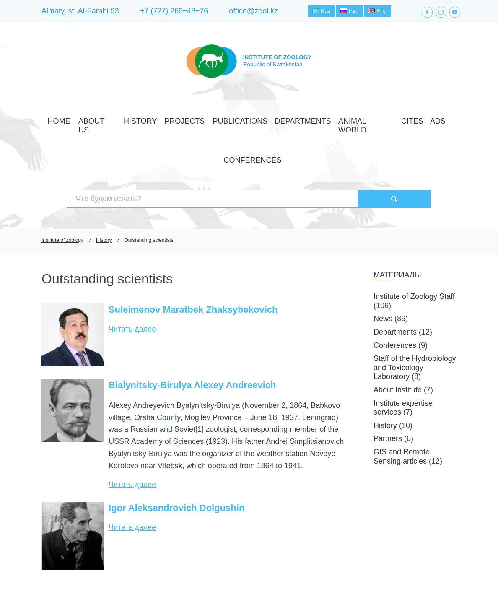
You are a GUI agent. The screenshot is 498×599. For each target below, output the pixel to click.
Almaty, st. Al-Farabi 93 (80, 12)
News (383, 260)
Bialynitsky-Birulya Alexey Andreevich (192, 326)
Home (79, 119)
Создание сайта (403, 577)
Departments (265, 119)
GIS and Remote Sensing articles (402, 398)
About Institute (398, 331)
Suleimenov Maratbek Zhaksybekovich (193, 251)
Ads (372, 119)
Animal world (315, 119)
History (142, 119)
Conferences (406, 119)
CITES (352, 119)
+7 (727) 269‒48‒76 (174, 12)
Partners (388, 380)
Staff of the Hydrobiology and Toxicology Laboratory (415, 309)
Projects (175, 119)
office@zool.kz (253, 12)
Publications (217, 119)
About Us (108, 119)
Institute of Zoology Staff (414, 237)
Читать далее (132, 270)
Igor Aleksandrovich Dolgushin (176, 449)
